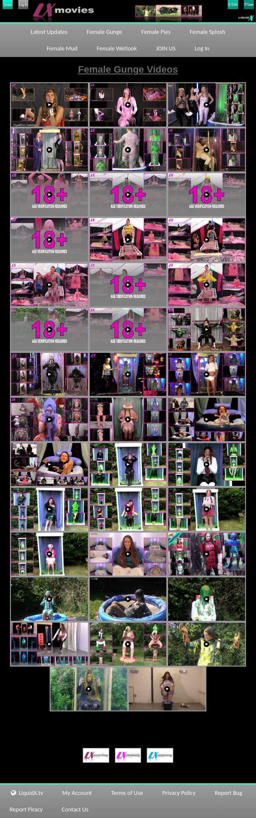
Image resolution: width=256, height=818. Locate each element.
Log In (202, 48)
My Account (77, 793)
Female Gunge (104, 32)
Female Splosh (208, 32)
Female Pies (155, 32)
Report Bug (228, 793)
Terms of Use (127, 793)
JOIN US (165, 48)
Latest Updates (49, 32)
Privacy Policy (179, 793)
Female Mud (62, 48)
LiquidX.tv (26, 793)
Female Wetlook (117, 48)
